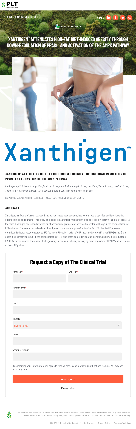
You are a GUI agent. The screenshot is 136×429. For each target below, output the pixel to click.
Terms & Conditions (122, 423)
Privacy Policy (68, 388)
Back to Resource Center (20, 16)
